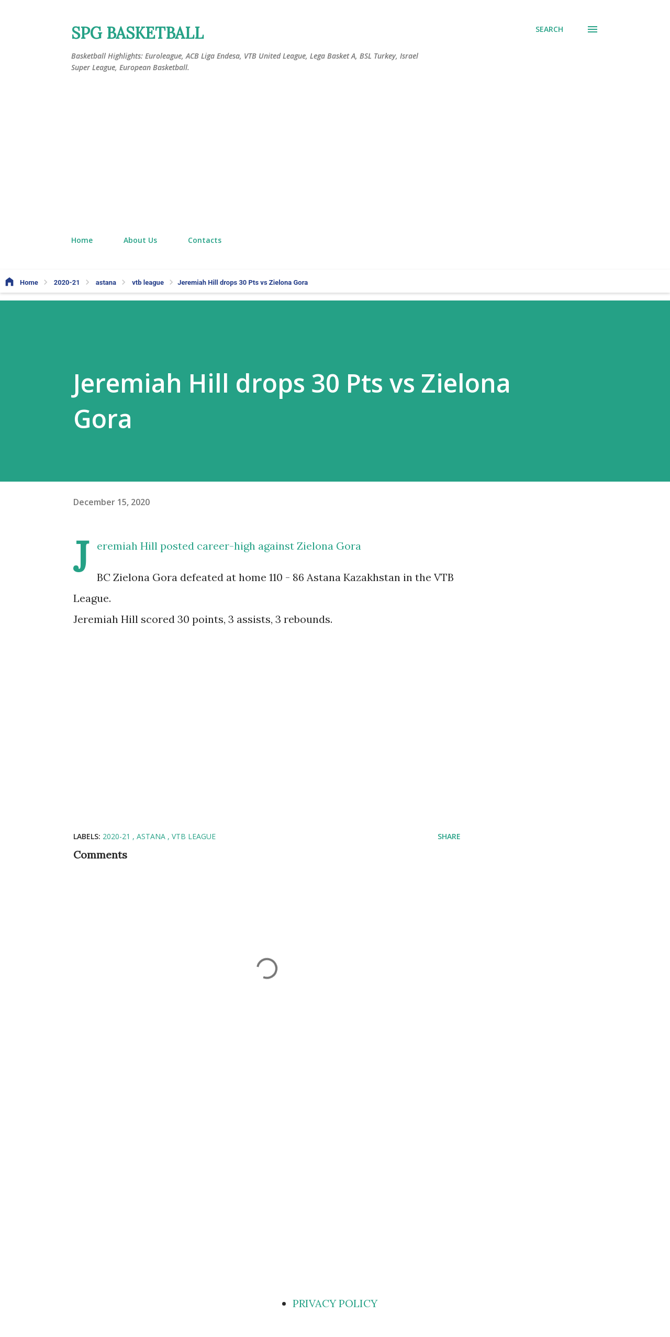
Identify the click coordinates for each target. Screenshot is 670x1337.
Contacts (204, 240)
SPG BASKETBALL (137, 33)
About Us (140, 240)
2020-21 (117, 836)
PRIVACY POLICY (335, 1303)
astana (152, 836)
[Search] (549, 29)
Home (82, 240)
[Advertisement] (335, 154)
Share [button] (449, 836)
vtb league (194, 836)
